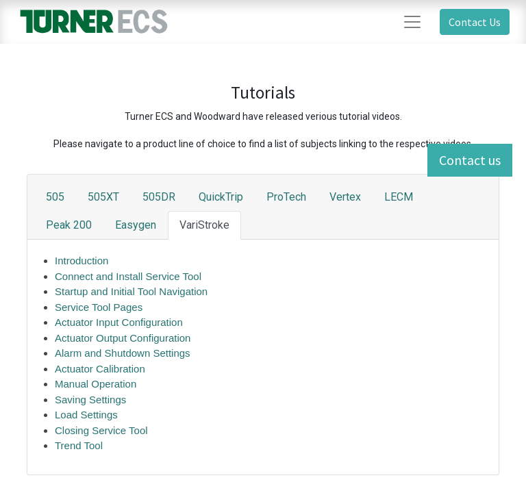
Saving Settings (90, 399)
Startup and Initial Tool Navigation (131, 291)
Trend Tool (79, 445)
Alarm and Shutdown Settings (122, 353)
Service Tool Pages (98, 307)
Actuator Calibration (100, 369)
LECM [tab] (398, 196)
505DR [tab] (158, 196)
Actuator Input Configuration (119, 322)
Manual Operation (95, 384)
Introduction (81, 260)
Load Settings (86, 414)
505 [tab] (55, 196)
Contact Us (475, 22)
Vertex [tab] (345, 196)
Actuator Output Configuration (124, 338)
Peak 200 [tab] (69, 224)
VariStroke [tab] (204, 224)
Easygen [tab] (135, 224)
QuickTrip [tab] (221, 196)
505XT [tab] (103, 196)
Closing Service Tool (101, 430)
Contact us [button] (470, 159)
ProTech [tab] (286, 196)
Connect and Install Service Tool (128, 276)
